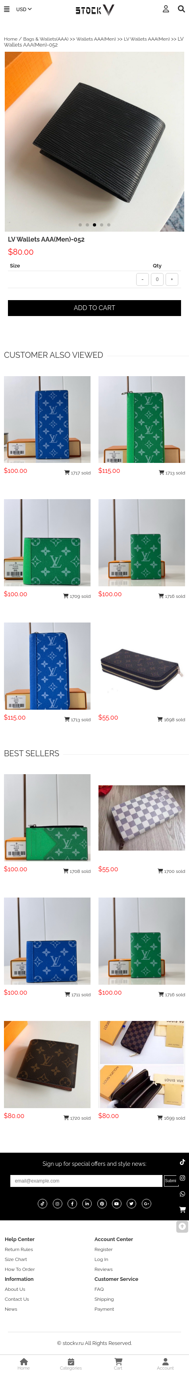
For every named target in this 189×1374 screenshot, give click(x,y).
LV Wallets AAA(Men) (147, 39)
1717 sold (77, 473)
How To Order (20, 1269)
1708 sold (77, 871)
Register (103, 1249)
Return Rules (19, 1249)
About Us (15, 1289)
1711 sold (78, 994)
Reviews (103, 1269)
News (11, 1309)
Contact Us (17, 1299)
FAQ (99, 1289)
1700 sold (171, 871)
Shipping (104, 1299)
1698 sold (171, 719)
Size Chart (16, 1259)
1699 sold (171, 1118)
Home (10, 39)
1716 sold (171, 596)
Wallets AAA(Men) (96, 39)
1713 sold (172, 473)
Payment (104, 1309)
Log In (101, 1259)
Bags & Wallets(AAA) (45, 39)
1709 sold (77, 596)
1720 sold (77, 1118)
